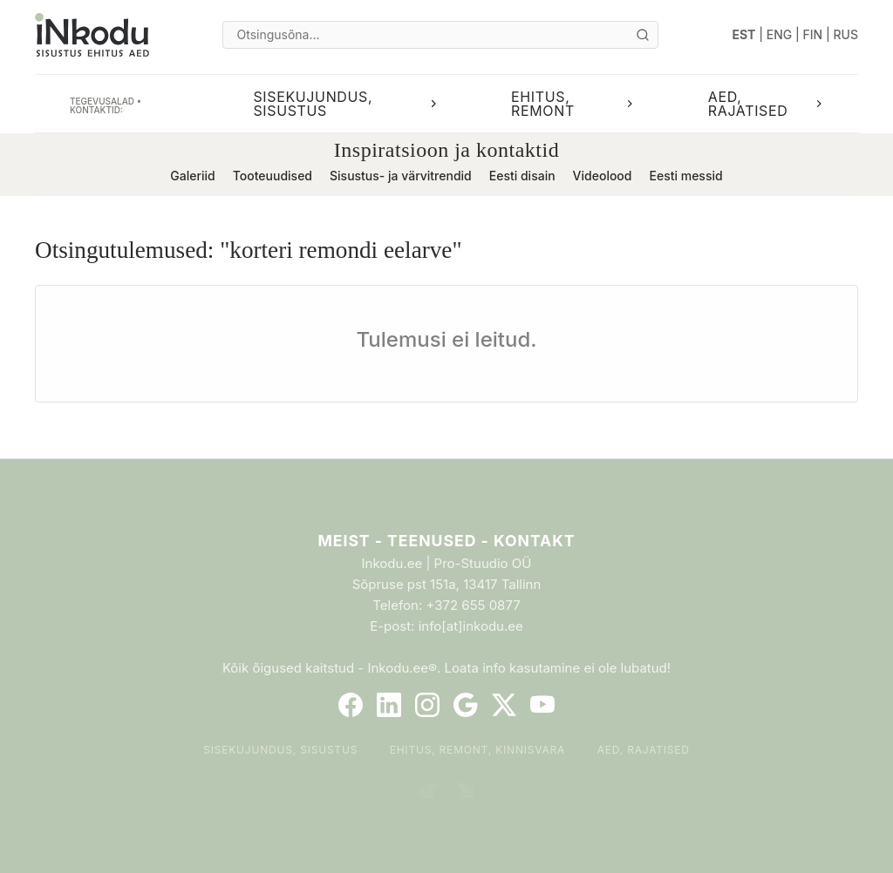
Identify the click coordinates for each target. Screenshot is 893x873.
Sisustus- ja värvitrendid (401, 175)
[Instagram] (427, 705)
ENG (780, 34)
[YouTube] (542, 705)
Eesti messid (685, 175)
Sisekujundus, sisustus (280, 749)
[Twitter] (504, 705)
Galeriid (192, 175)
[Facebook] (350, 705)
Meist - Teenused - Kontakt (446, 540)
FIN (813, 34)
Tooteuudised (272, 175)
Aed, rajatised (643, 749)
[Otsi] (642, 35)
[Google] (465, 705)
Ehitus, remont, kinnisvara (478, 749)
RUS (846, 34)
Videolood (602, 175)
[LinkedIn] (389, 705)
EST (744, 34)
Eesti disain (522, 175)
